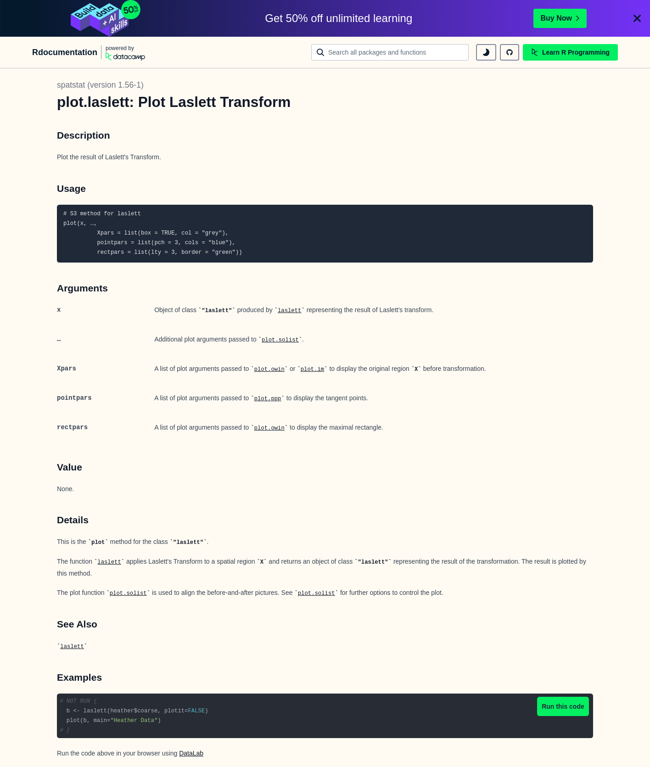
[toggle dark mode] (486, 52)
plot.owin (269, 369)
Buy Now (560, 18)
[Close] (637, 18)
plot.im (312, 369)
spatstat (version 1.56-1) (100, 85)
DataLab (191, 753)
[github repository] (509, 52)
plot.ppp (267, 399)
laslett (289, 311)
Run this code (563, 706)
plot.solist (280, 340)
